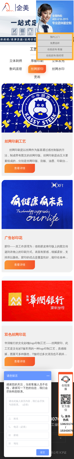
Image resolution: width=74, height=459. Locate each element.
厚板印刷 (37, 60)
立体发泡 (58, 60)
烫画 (37, 77)
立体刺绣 (15, 60)
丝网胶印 (37, 68)
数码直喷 (15, 68)
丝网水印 (58, 68)
